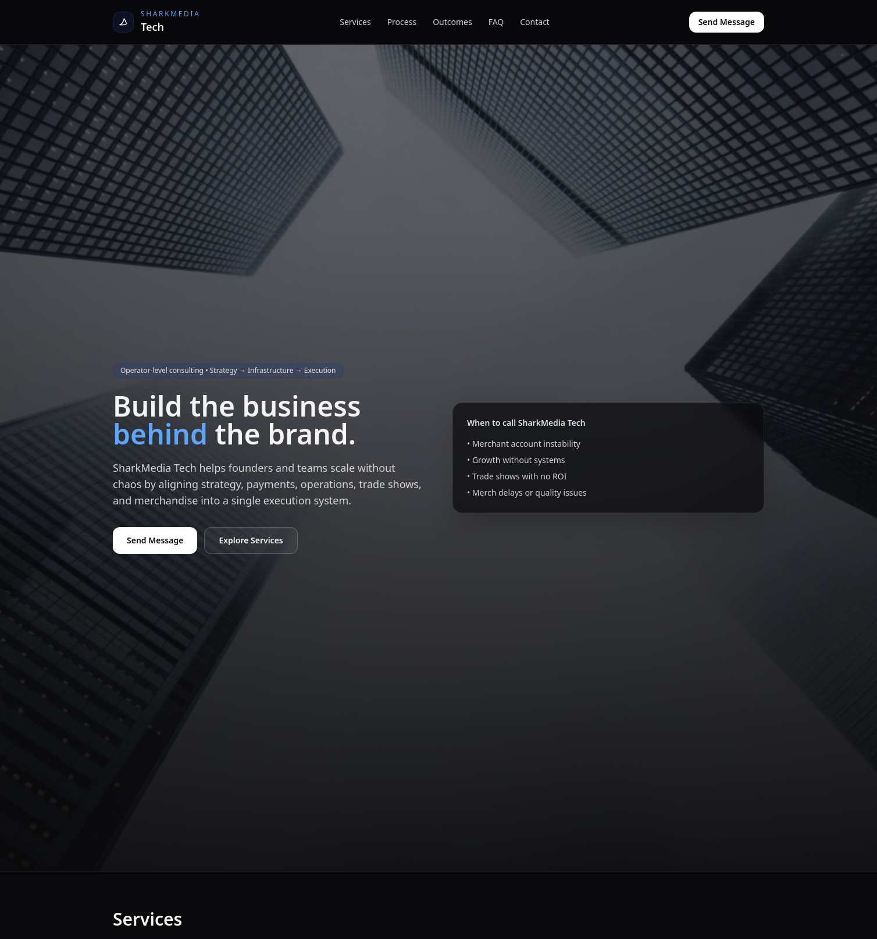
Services (355, 21)
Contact (535, 21)
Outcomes (452, 21)
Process (401, 21)
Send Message (726, 21)
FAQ (496, 21)
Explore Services (251, 540)
